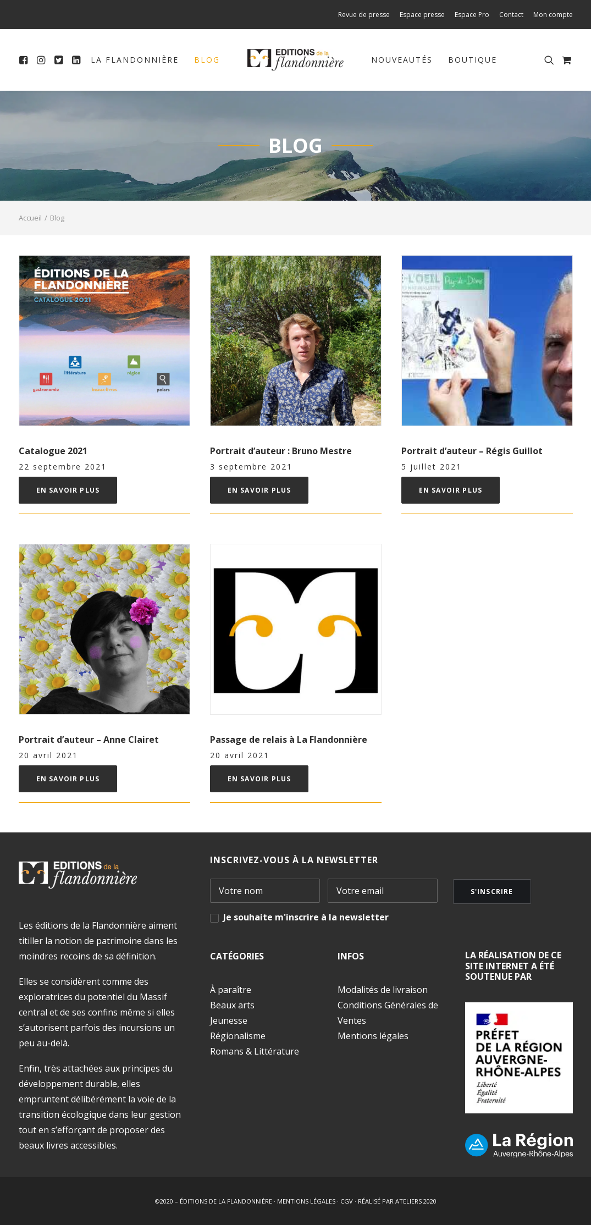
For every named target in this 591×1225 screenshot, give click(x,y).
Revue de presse (364, 14)
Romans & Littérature (254, 1051)
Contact (511, 14)
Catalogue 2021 (53, 451)
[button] (25, 60)
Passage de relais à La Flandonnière (288, 739)
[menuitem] (366, 14)
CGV (346, 1201)
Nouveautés (402, 59)
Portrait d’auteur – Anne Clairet (89, 739)
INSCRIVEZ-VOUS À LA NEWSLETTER (294, 860)
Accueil (30, 218)
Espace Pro (472, 14)
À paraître (230, 990)
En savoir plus (68, 490)
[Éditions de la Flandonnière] (295, 60)
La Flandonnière (135, 59)
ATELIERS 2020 (416, 1201)
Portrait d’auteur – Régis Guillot (472, 451)
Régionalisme (238, 1036)
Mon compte (553, 14)
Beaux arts (232, 1005)
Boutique (472, 59)
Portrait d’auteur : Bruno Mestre (281, 451)
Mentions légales (373, 1036)
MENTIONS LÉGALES (306, 1201)
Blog (207, 59)
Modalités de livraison (383, 990)
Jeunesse (228, 1020)
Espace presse (422, 14)
